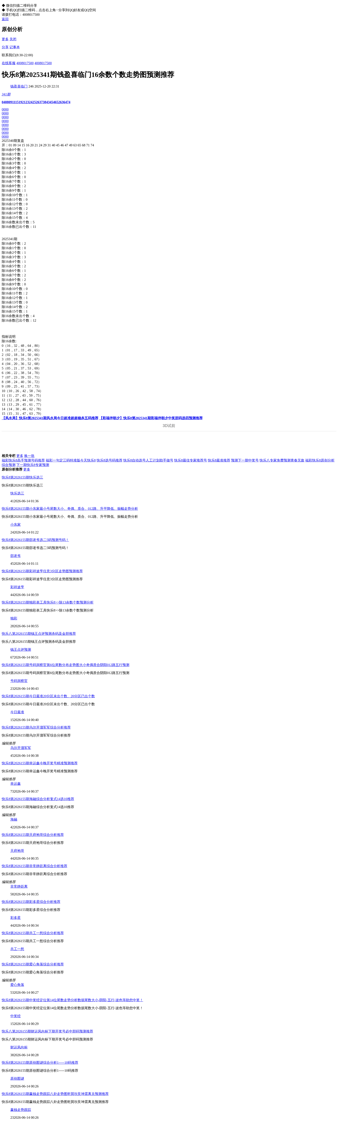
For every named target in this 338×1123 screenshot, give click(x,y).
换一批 (29, 456)
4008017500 (25, 63)
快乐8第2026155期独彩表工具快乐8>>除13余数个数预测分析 (48, 602)
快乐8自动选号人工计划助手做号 (148, 460)
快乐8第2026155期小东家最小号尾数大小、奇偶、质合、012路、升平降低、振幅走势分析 (70, 508)
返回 (5, 19)
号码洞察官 (19, 681)
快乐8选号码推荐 (109, 460)
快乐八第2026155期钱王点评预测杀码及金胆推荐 (39, 633)
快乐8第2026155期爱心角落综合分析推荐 (33, 964)
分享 (5, 47)
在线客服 (9, 63)
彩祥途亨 (17, 587)
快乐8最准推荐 (219, 460)
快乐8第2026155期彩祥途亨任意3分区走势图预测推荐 (42, 571)
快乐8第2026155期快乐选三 (22, 477)
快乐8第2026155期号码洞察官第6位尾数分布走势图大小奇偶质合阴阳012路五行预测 (65, 665)
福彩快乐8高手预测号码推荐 (23, 460)
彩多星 (15, 918)
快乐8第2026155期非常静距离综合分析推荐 (34, 866)
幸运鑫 (15, 783)
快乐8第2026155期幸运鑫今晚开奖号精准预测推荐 (40, 763)
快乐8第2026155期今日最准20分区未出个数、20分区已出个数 (48, 696)
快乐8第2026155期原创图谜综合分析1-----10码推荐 (40, 1062)
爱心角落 (17, 985)
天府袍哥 (17, 850)
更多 (5, 39)
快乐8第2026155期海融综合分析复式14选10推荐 (38, 799)
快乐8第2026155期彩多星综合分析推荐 (31, 902)
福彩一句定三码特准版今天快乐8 (71, 460)
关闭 (12, 39)
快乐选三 (17, 493)
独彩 (13, 618)
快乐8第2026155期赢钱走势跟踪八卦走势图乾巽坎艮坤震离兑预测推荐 (55, 1094)
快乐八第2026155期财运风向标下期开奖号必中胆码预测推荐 (47, 1031)
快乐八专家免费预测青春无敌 (282, 460)
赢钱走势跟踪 (20, 1110)
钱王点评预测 (20, 649)
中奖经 (15, 1016)
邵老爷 (15, 556)
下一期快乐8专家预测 (32, 465)
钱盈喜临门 (19, 86)
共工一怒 (17, 949)
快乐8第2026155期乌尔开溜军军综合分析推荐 (36, 727)
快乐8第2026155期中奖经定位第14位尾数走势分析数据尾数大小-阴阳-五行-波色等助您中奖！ (72, 1000)
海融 (13, 819)
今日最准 (17, 712)
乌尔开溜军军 (20, 748)
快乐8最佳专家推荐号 (190, 460)
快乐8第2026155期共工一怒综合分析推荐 (33, 933)
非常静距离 (19, 886)
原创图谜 (17, 1078)
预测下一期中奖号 (245, 460)
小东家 (15, 524)
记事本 (14, 47)
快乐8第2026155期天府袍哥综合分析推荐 (33, 835)
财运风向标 (19, 1047)
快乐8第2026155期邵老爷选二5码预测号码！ (35, 540)
